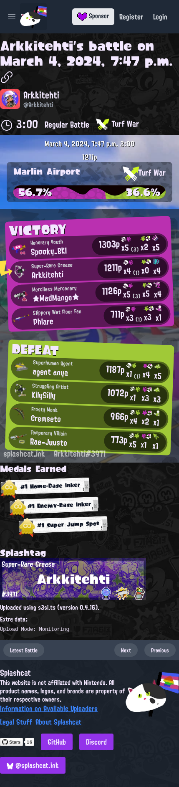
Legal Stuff (16, 722)
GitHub (57, 742)
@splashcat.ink (33, 765)
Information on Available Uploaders (49, 708)
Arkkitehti (36, 45)
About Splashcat (58, 722)
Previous (160, 650)
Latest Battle (24, 650)
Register (131, 16)
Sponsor (93, 16)
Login (160, 16)
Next (126, 650)
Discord (96, 742)
